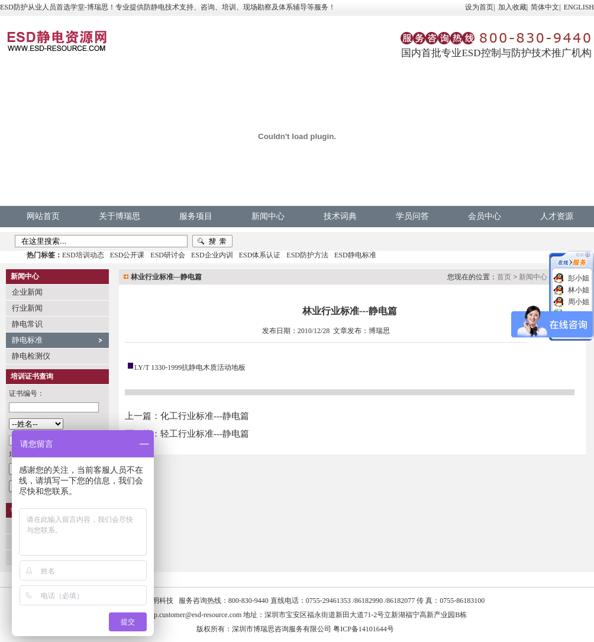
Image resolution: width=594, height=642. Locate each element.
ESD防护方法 (307, 255)
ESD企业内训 (212, 255)
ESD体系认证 (260, 255)
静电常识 (27, 324)
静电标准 (27, 339)
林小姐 (578, 290)
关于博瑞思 (119, 216)
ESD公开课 (127, 255)
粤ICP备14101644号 (363, 629)
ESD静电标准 (355, 255)
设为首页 (479, 7)
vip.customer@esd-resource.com (195, 615)
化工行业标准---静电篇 (204, 416)
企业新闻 (27, 292)
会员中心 (484, 216)
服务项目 (195, 216)
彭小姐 (578, 278)
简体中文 (545, 7)
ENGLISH (579, 7)
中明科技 (159, 600)
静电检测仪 (31, 355)
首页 (504, 277)
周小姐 (578, 302)
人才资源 (556, 216)
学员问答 (412, 216)
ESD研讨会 (167, 255)
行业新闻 (27, 308)
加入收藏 (512, 7)
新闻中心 (268, 216)
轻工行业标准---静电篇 (204, 433)
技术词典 (340, 216)
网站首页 (43, 216)
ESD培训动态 (83, 255)
